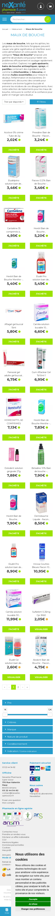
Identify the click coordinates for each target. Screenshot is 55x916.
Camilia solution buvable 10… (41, 326)
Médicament (17, 29)
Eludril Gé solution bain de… (13, 661)
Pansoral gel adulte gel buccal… (13, 374)
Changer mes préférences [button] (33, 909)
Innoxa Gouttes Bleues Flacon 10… (41, 566)
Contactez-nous (10, 831)
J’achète (14, 149)
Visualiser (41, 629)
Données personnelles (13, 845)
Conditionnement (15, 743)
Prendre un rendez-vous (13, 834)
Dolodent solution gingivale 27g (14, 470)
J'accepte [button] (33, 899)
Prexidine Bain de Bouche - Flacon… (41, 134)
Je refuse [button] (33, 904)
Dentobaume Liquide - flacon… (41, 518)
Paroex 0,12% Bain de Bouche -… (41, 182)
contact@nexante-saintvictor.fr (11, 794)
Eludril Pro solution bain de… (41, 278)
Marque (10, 729)
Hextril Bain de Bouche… (41, 230)
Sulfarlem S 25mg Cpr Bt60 (41, 613)
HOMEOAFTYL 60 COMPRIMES (13, 422)
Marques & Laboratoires (41, 793)
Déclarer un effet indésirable (15, 837)
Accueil (5, 29)
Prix (7, 703)
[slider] (5, 715)
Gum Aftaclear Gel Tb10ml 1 (41, 374)
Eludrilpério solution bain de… (13, 182)
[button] (13, 101)
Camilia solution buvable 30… (14, 613)
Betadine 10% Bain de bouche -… (41, 470)
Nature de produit (16, 736)
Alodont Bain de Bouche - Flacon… (41, 661)
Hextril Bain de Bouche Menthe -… (13, 278)
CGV (4, 840)
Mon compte (8, 803)
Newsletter (35, 796)
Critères (10, 722)
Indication (20, 751)
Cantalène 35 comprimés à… (13, 230)
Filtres (41, 102)
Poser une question (11, 800)
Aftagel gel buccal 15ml (14, 326)
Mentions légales (10, 842)
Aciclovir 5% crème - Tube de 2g (13, 134)
